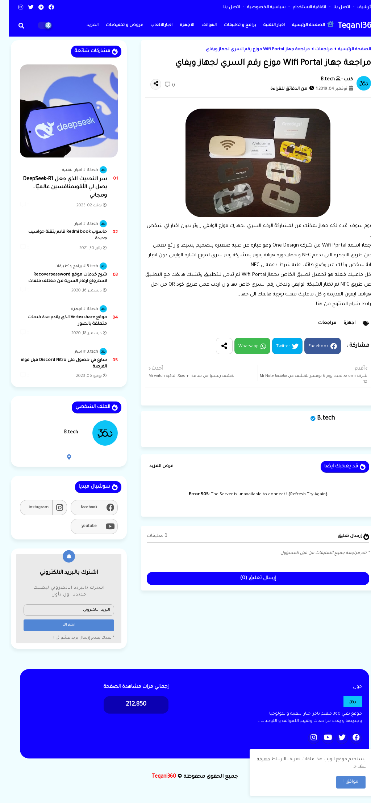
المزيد (83, 25)
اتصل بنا (332, 7)
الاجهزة (178, 25)
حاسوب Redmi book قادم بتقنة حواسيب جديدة (58, 235)
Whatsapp (239, 346)
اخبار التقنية (265, 25)
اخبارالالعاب (152, 25)
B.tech (317, 418)
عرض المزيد (152, 466)
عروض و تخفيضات (115, 25)
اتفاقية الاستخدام (300, 7)
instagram (29, 507)
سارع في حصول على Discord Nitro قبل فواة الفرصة (55, 363)
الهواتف (200, 25)
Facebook (309, 346)
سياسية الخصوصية (256, 7)
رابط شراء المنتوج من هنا (333, 304)
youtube (80, 526)
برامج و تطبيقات (231, 25)
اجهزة (340, 323)
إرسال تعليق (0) (249, 578)
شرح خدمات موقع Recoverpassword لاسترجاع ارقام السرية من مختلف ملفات (58, 278)
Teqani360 (347, 26)
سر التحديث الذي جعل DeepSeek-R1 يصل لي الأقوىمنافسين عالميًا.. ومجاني (56, 188)
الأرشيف (355, 7)
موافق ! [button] (341, 782)
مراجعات (315, 49)
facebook (80, 507)
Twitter (274, 346)
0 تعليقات (148, 536)
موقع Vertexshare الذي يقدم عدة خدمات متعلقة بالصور (58, 321)
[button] (12, 25)
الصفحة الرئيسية (304, 24)
